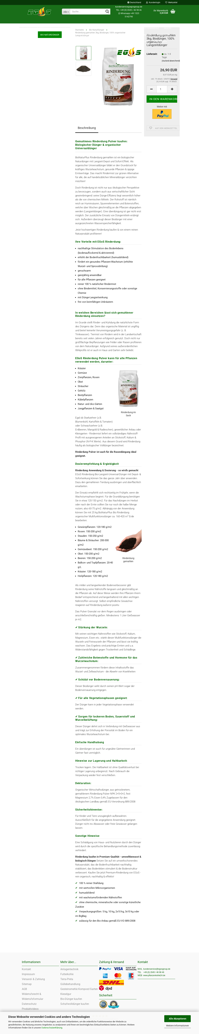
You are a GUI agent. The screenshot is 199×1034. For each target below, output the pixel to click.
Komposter (27, 122)
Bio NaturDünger (29, 89)
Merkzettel (171, 2)
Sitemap (27, 984)
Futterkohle (44, 21)
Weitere (168, 21)
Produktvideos (30, 1008)
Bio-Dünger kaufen (71, 998)
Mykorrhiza (27, 161)
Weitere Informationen (177, 1025)
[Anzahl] (161, 89)
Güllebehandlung (70, 984)
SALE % (120, 21)
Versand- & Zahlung (33, 979)
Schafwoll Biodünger (31, 135)
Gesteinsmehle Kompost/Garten (79, 989)
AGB (24, 989)
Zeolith (133, 21)
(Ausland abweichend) (171, 61)
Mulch (25, 76)
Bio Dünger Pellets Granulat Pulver (38, 154)
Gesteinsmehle (150, 21)
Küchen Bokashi (29, 115)
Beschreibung (87, 128)
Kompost (26, 128)
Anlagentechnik (69, 969)
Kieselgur (26, 96)
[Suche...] (66, 12)
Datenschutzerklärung (52, 1027)
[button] (134, 2)
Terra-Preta (66, 979)
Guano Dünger (28, 141)
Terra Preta (27, 83)
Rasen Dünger (28, 148)
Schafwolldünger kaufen (74, 1003)
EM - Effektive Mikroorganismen (37, 109)
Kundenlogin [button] (153, 2)
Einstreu (27, 21)
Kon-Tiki (26, 102)
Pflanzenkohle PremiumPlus (96, 21)
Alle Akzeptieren (177, 1018)
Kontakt (26, 969)
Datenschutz (29, 1003)
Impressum (28, 974)
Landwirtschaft (65, 21)
